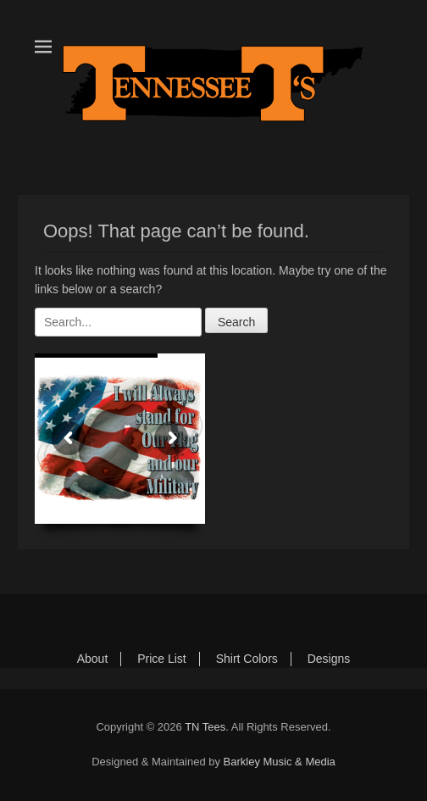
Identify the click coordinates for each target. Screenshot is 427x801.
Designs (329, 658)
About (92, 658)
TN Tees (205, 726)
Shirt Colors (247, 658)
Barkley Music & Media (280, 761)
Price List (161, 658)
